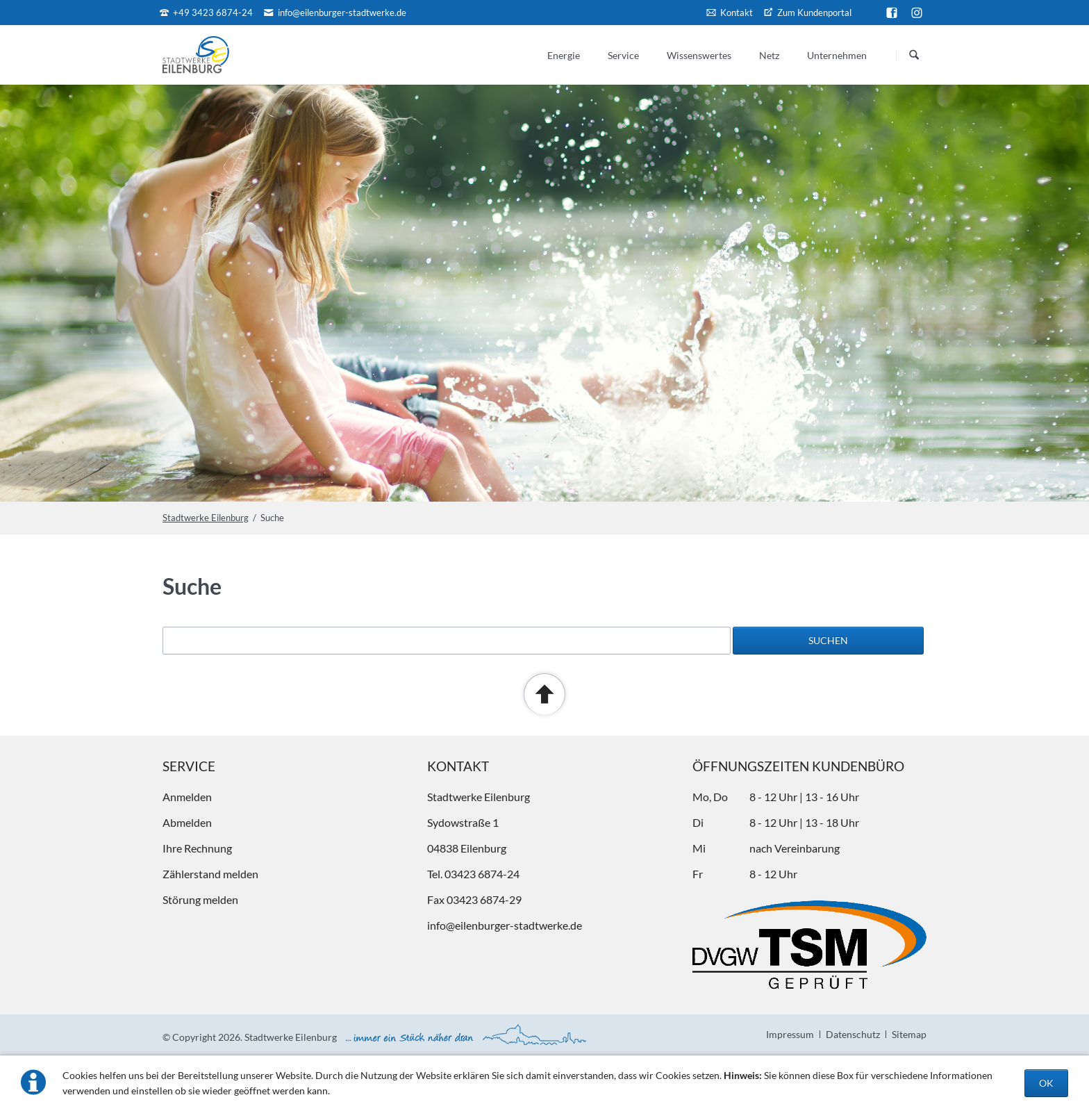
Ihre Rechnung (197, 848)
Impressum (790, 1034)
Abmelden (187, 822)
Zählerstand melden (210, 873)
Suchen (914, 55)
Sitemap (909, 1034)
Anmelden (187, 796)
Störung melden (200, 899)
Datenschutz (853, 1034)
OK (1046, 1083)
